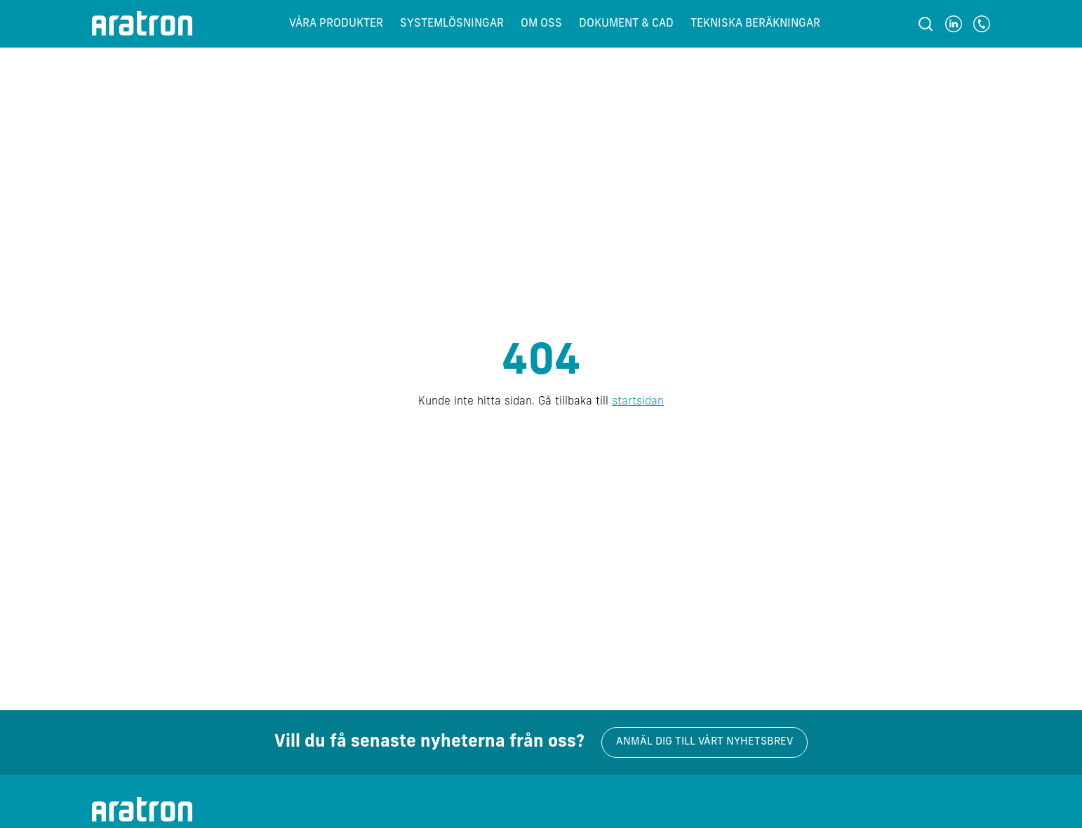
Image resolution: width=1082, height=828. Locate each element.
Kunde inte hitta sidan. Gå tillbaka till (541, 401)
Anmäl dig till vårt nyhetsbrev (704, 742)
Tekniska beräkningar (755, 23)
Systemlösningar (452, 23)
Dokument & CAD (626, 23)
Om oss (541, 23)
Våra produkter (336, 23)
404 (541, 363)
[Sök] (925, 23)
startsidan (638, 401)
